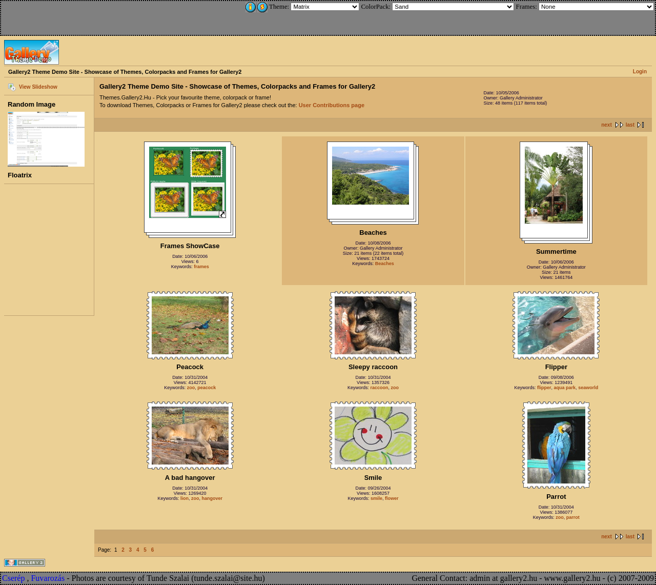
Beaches (384, 263)
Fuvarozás (48, 578)
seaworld (588, 387)
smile (376, 498)
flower (392, 498)
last (630, 125)
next (606, 125)
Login (640, 71)
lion (184, 498)
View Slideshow (38, 87)
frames (201, 266)
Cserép (13, 578)
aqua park (565, 387)
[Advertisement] (70, 16)
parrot (573, 517)
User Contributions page (331, 105)
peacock (206, 387)
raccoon (379, 387)
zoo (191, 387)
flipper (544, 387)
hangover (211, 498)
